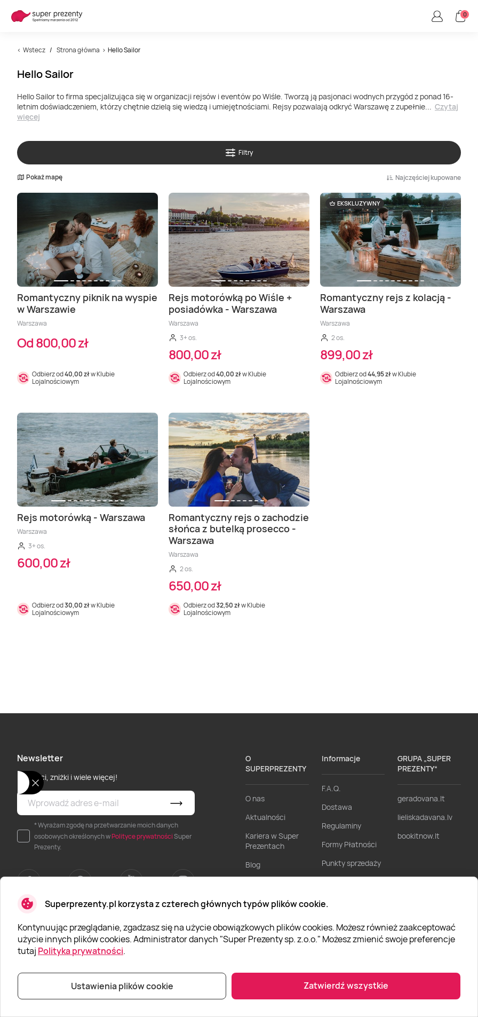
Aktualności (265, 817)
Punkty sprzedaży (351, 863)
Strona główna (78, 49)
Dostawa (337, 807)
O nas (255, 798)
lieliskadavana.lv (424, 817)
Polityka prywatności (80, 951)
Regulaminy (341, 826)
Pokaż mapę (39, 177)
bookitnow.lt (418, 836)
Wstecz (34, 49)
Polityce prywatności (142, 836)
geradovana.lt (421, 798)
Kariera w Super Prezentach (272, 841)
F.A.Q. (331, 788)
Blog (252, 865)
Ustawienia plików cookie (122, 986)
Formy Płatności (349, 844)
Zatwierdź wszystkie (346, 985)
